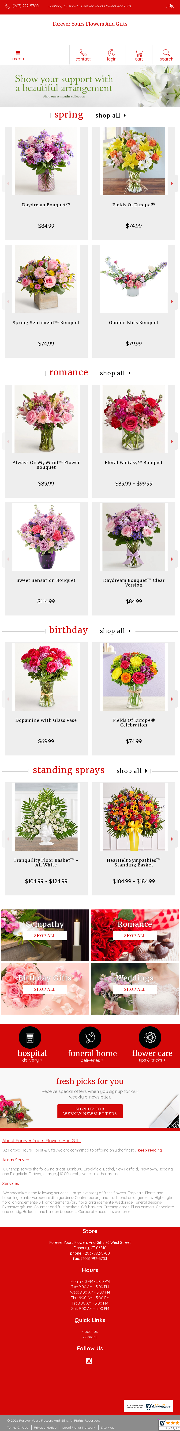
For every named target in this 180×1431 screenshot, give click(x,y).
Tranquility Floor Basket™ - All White (46, 863)
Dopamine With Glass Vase (46, 720)
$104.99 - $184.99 (134, 881)
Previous (7, 183)
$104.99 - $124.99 (46, 881)
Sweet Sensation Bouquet (46, 580)
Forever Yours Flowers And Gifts (90, 24)
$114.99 (46, 601)
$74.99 (134, 225)
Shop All (108, 115)
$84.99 (46, 225)
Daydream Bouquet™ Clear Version (134, 583)
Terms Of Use (17, 1427)
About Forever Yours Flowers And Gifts (41, 1140)
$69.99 (46, 741)
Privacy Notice (45, 1427)
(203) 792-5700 (25, 6)
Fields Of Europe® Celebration (133, 723)
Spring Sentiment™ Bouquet (46, 322)
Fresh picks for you (90, 1088)
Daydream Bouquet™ (46, 204)
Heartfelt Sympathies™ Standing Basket (134, 863)
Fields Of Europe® (133, 204)
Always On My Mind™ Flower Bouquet (46, 465)
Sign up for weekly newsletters (90, 1111)
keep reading (150, 1150)
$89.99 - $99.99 (134, 483)
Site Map (107, 1427)
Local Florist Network (78, 1427)
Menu (18, 58)
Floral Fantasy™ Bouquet (134, 462)
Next (173, 183)
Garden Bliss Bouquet (134, 322)
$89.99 (46, 483)
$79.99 (134, 343)
